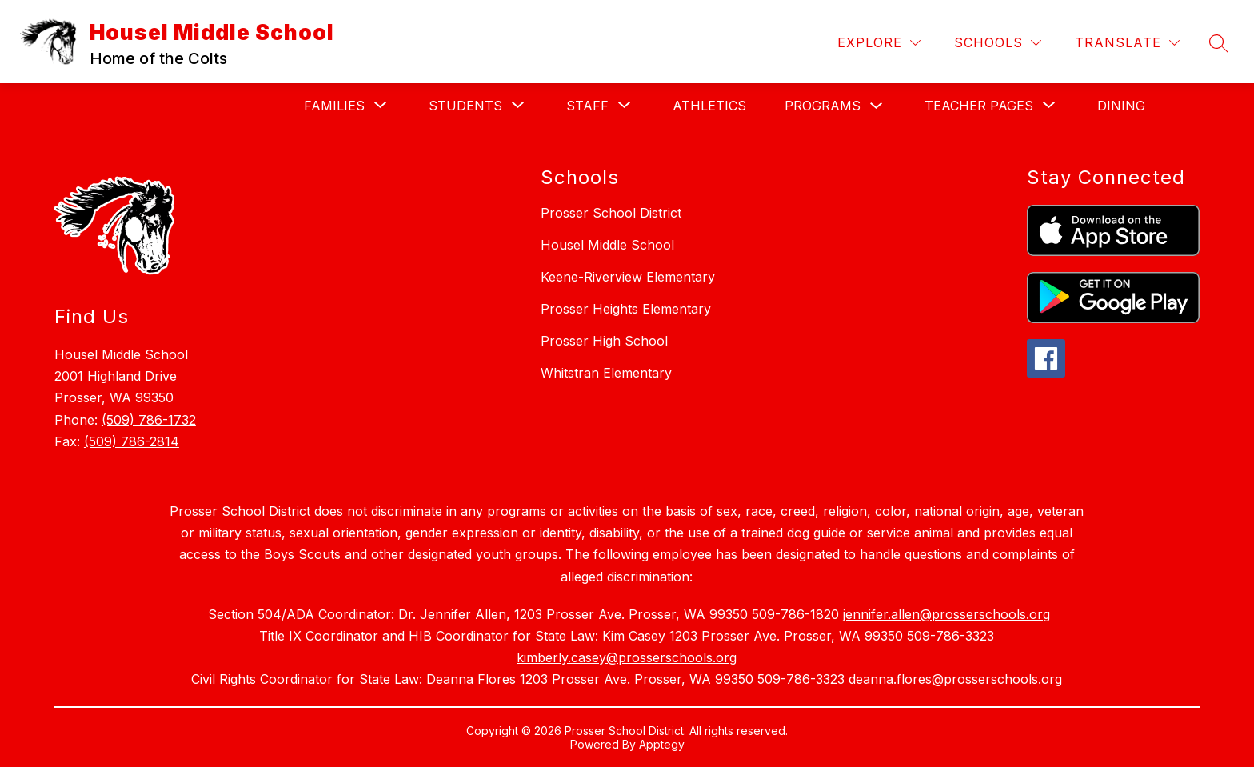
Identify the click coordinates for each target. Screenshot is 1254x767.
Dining (1121, 106)
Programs (823, 106)
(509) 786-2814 (131, 441)
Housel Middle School (607, 245)
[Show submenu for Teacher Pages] (979, 105)
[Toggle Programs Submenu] (876, 106)
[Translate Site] (1127, 43)
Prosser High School (604, 341)
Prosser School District (611, 213)
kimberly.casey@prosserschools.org (627, 657)
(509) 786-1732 (149, 420)
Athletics (709, 106)
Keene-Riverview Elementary (628, 277)
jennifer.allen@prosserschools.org (946, 614)
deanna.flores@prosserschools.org (955, 679)
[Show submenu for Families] (334, 105)
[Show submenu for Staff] (587, 105)
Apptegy (662, 744)
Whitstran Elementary (606, 373)
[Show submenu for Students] (465, 105)
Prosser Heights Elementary (626, 309)
